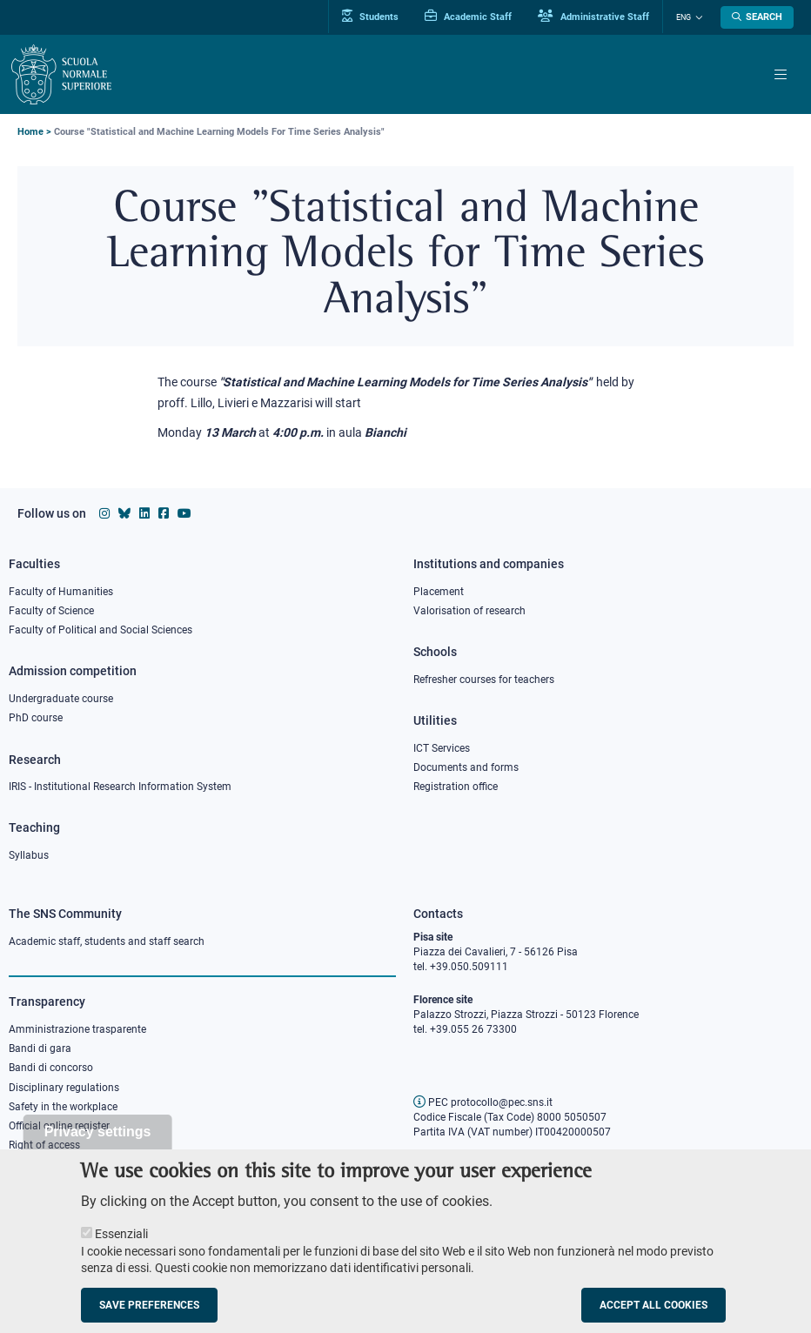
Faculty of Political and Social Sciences (100, 630)
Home (30, 131)
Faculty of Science (51, 611)
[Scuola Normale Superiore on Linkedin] (144, 513)
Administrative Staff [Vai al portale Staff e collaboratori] (593, 16)
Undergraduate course (61, 699)
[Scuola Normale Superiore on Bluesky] (124, 513)
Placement (438, 592)
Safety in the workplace (63, 1107)
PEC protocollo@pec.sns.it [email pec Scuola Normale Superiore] (483, 1102)
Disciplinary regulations (64, 1088)
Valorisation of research (469, 611)
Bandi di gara (40, 1048)
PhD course (36, 718)
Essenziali (121, 1249)
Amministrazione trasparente (77, 1029)
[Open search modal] (757, 17)
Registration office (455, 786)
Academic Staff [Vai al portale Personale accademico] (468, 16)
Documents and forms (466, 767)
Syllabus (29, 855)
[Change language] (697, 17)
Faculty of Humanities (61, 592)
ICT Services (441, 748)
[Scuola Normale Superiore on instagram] (104, 513)
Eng (683, 17)
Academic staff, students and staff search (106, 941)
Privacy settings (97, 1147)
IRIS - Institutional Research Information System (120, 786)
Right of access (44, 1145)
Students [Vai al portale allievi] (370, 16)
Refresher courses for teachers (483, 679)
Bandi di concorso (51, 1068)
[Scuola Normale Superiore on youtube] (184, 513)
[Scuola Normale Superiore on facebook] (163, 513)
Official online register (59, 1126)
